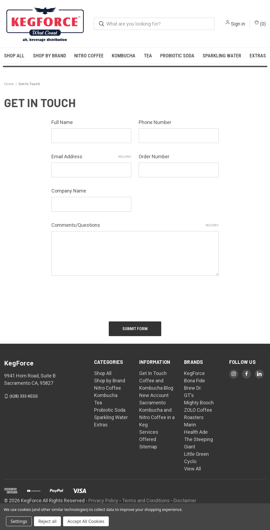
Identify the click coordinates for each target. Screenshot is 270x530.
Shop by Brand (49, 55)
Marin (190, 424)
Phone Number (155, 122)
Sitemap (148, 447)
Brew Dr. (193, 388)
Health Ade (196, 432)
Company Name (68, 191)
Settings (19, 521)
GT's (189, 395)
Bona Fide (194, 380)
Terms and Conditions (146, 500)
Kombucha (123, 55)
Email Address (91, 156)
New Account (154, 395)
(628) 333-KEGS (24, 396)
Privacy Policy (103, 500)
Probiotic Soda (177, 55)
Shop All (14, 55)
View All (192, 469)
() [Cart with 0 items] (260, 23)
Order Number (154, 156)
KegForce (194, 373)
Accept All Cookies (85, 521)
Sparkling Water (222, 55)
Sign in (238, 24)
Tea (148, 55)
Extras (258, 55)
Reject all (47, 521)
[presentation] (92, 296)
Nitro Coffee (89, 55)
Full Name (62, 122)
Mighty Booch (199, 402)
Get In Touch (153, 373)
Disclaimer (184, 500)
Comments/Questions (135, 225)
